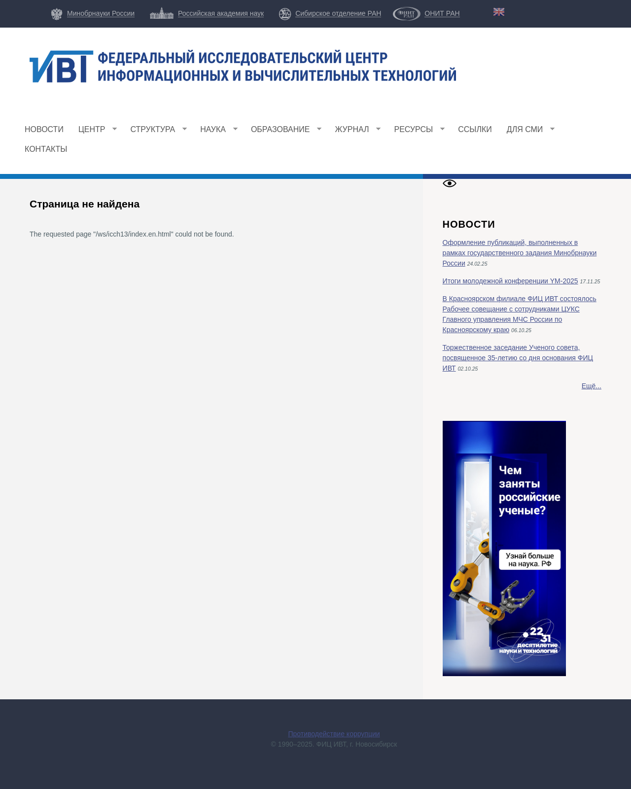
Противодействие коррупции (334, 734)
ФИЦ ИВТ (117, 98)
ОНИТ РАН (441, 13)
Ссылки (475, 129)
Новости (44, 129)
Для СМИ (527, 132)
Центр (94, 132)
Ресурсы (415, 132)
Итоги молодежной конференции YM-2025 (510, 281)
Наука (215, 132)
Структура (155, 132)
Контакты (46, 149)
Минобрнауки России (101, 13)
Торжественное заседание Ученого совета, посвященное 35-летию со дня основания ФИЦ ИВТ (518, 357)
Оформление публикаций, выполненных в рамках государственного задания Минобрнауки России (520, 253)
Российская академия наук (221, 13)
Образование (283, 132)
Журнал (354, 132)
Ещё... (591, 386)
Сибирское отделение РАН (338, 13)
